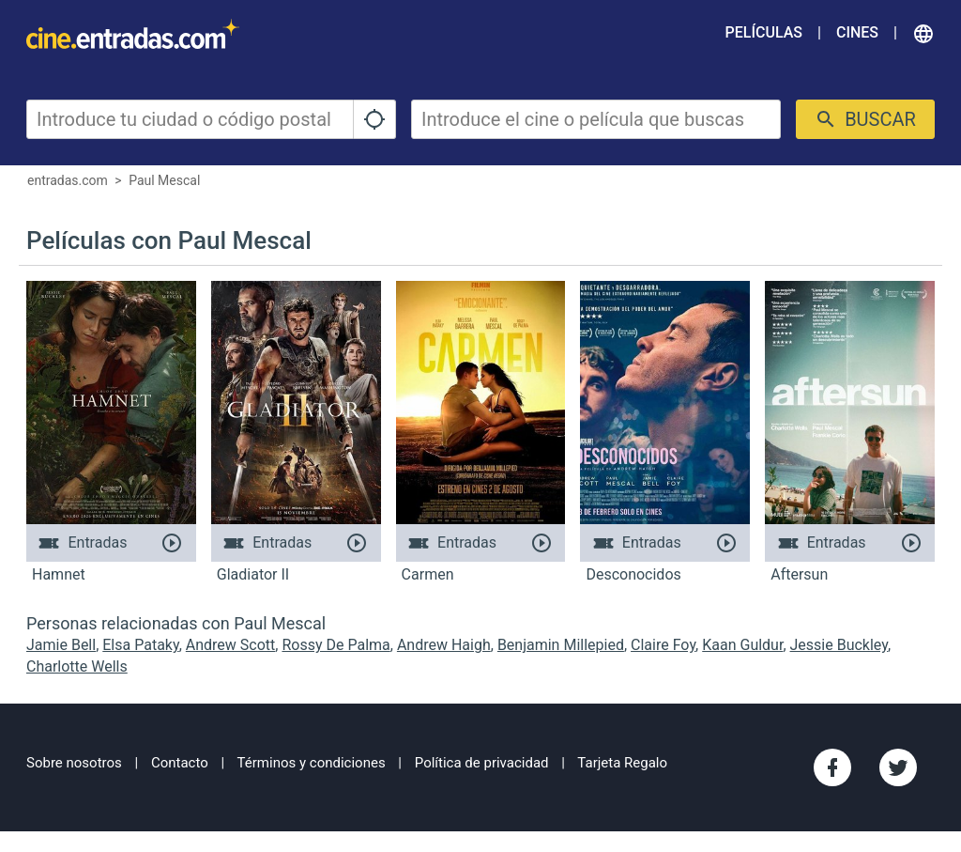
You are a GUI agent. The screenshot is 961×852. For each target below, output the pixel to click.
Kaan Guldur (742, 645)
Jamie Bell (61, 645)
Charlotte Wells (77, 666)
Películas (763, 32)
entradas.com (67, 180)
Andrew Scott (231, 645)
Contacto (179, 762)
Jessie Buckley (839, 645)
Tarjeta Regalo (622, 762)
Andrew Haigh (444, 645)
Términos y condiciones (311, 762)
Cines (857, 32)
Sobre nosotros (74, 762)
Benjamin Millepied (560, 645)
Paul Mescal (164, 180)
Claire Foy (663, 645)
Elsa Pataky (140, 645)
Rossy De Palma (335, 645)
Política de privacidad (482, 762)
